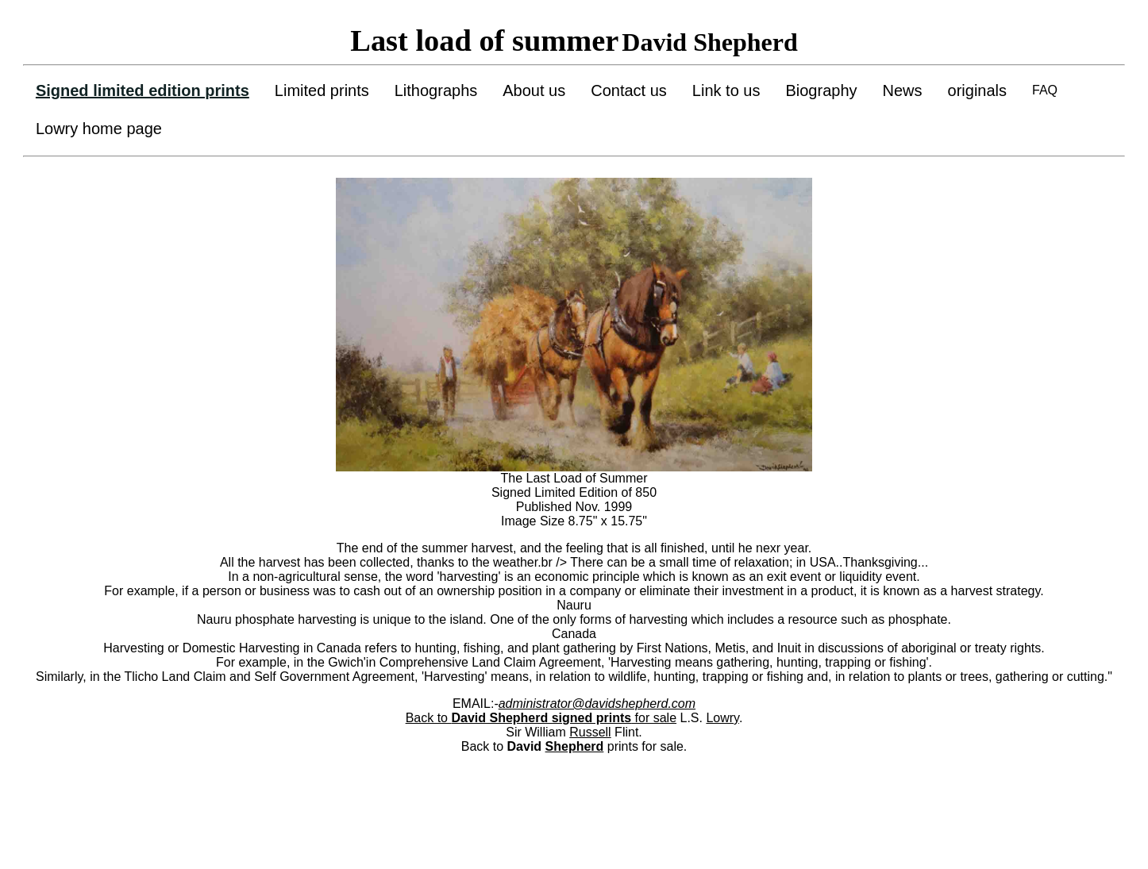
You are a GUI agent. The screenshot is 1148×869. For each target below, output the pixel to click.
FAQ (1044, 90)
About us (534, 90)
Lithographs (436, 90)
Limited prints (322, 90)
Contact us (629, 90)
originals (977, 90)
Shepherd (574, 746)
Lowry (722, 718)
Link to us (726, 90)
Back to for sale (541, 718)
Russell (590, 732)
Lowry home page (99, 128)
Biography (821, 90)
